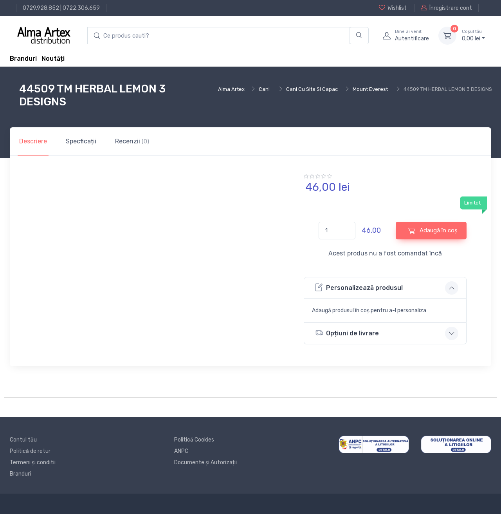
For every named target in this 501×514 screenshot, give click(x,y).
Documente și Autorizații (205, 462)
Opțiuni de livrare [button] (347, 333)
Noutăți (53, 58)
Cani (264, 89)
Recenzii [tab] (132, 141)
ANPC (181, 451)
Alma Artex (231, 89)
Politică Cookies (194, 439)
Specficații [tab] (81, 141)
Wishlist (393, 7)
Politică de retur (30, 451)
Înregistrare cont (446, 7)
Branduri (23, 58)
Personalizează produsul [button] (359, 287)
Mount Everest (370, 89)
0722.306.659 (81, 8)
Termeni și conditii (33, 462)
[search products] (218, 36)
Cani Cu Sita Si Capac (312, 89)
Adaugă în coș (433, 230)
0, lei (473, 35)
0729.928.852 (41, 8)
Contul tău (23, 439)
